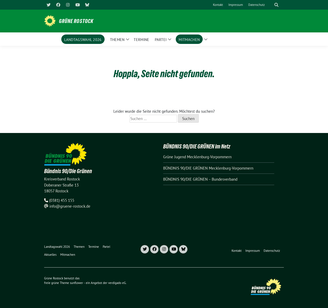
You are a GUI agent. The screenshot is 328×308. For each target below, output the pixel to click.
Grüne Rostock (76, 21)
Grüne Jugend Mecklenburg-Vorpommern (197, 156)
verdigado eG (117, 283)
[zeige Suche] (276, 5)
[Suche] (270, 5)
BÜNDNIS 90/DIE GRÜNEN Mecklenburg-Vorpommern (208, 168)
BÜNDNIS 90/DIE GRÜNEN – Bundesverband (200, 179)
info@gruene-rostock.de (69, 206)
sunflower (76, 283)
